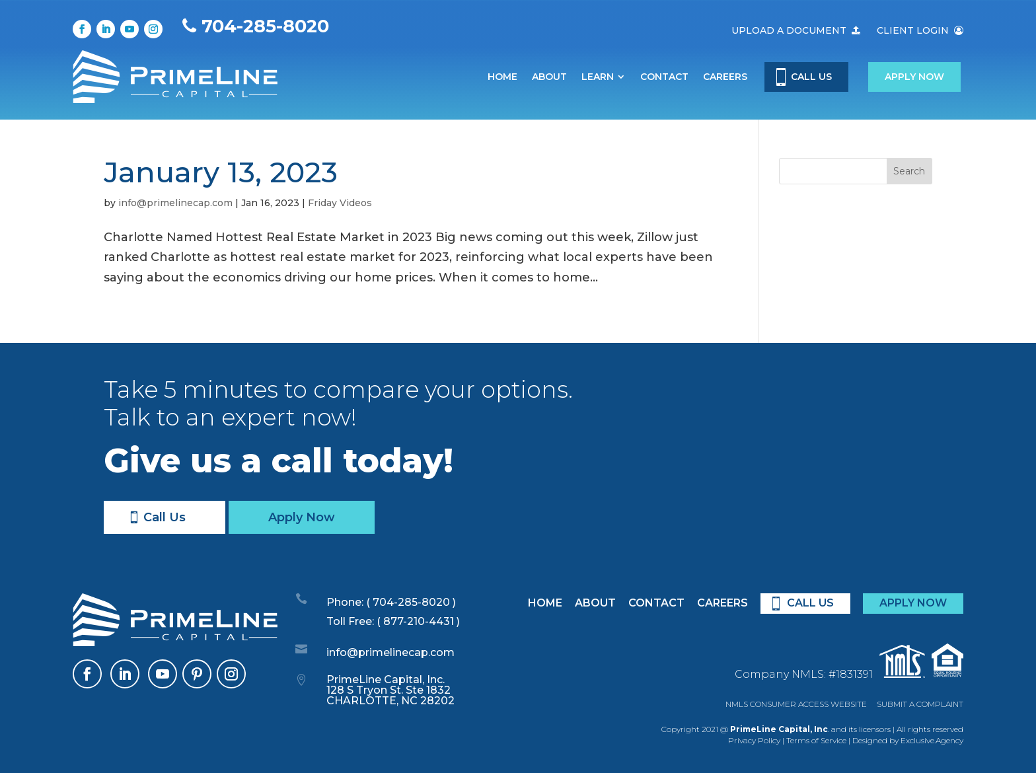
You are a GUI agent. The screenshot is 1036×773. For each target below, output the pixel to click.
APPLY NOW (913, 603)
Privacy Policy (754, 740)
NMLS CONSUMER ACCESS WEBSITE (796, 704)
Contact (664, 76)
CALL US (811, 76)
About (549, 76)
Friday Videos (340, 203)
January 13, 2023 (221, 172)
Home (502, 76)
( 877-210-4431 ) (418, 621)
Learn (597, 76)
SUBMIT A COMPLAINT (920, 704)
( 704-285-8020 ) (409, 602)
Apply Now (914, 76)
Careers (725, 76)
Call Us (164, 517)
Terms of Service (816, 740)
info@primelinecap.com (175, 203)
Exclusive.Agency (932, 740)
